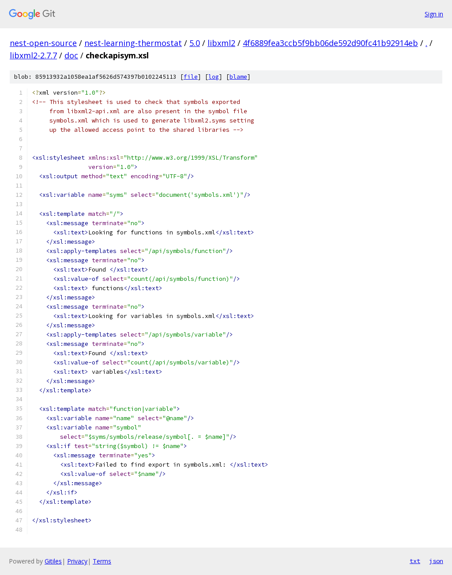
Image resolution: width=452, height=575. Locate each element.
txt (415, 561)
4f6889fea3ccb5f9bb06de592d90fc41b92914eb (330, 43)
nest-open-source (43, 43)
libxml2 (221, 43)
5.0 (194, 43)
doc (71, 55)
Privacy (77, 561)
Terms (102, 561)
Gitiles (53, 561)
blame (238, 76)
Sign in (434, 14)
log (213, 76)
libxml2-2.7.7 (33, 55)
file (191, 76)
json (436, 561)
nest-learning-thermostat (133, 43)
